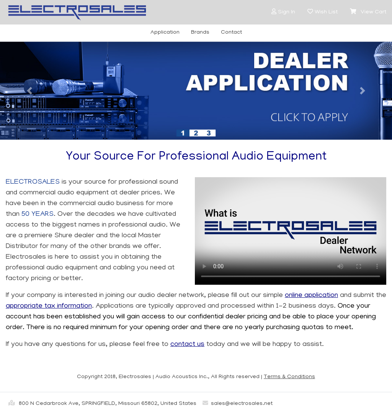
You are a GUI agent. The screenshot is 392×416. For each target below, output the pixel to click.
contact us (187, 345)
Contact (231, 32)
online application (311, 296)
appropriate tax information (49, 306)
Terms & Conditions (289, 377)
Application (165, 32)
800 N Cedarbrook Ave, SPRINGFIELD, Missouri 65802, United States (101, 403)
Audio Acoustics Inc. (181, 377)
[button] (273, 12)
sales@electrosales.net (236, 404)
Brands (200, 32)
